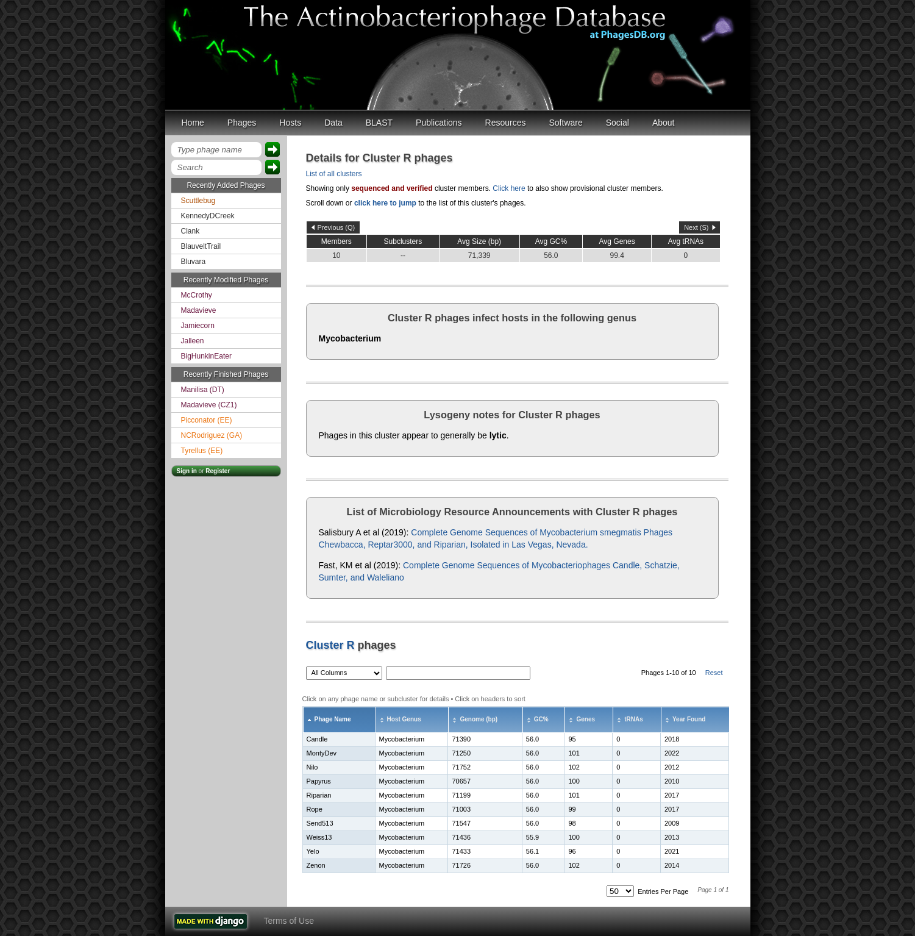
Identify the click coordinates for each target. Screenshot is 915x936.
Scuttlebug (198, 200)
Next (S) (696, 227)
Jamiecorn (198, 325)
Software (566, 122)
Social (617, 122)
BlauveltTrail (201, 246)
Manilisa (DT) (202, 389)
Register (217, 471)
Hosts (290, 122)
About (663, 122)
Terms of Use (289, 921)
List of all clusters (334, 174)
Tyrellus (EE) (202, 450)
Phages (241, 122)
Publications (439, 122)
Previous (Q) (336, 227)
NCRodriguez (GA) (212, 435)
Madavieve (198, 310)
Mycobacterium (350, 338)
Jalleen (192, 341)
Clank (190, 231)
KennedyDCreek (208, 216)
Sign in (187, 471)
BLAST (379, 122)
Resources (505, 122)
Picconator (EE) (206, 420)
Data (333, 122)
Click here (509, 188)
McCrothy (196, 295)
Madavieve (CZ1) (209, 405)
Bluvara (193, 261)
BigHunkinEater (206, 356)
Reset (714, 672)
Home (193, 122)
